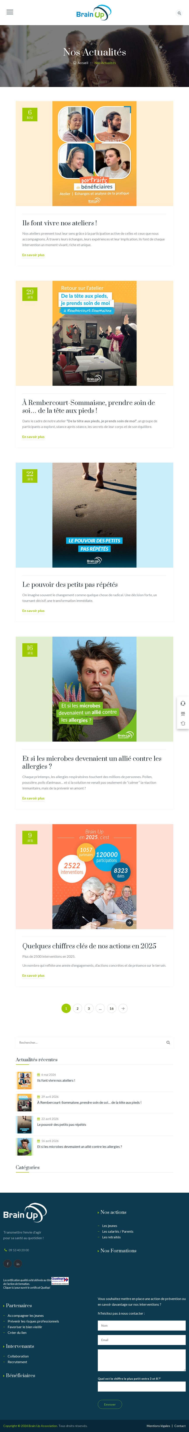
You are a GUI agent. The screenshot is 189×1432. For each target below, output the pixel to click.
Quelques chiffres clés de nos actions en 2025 (89, 946)
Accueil (80, 63)
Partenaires (19, 1306)
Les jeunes (109, 1225)
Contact (180, 1426)
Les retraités (111, 1237)
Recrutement (17, 1362)
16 (112, 1008)
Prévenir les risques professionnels (33, 1321)
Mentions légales (158, 1426)
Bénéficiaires (20, 1376)
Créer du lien (17, 1332)
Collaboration (18, 1356)
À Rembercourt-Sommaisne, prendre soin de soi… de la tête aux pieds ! (88, 407)
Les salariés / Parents (117, 1231)
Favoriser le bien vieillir (25, 1327)
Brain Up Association (43, 1426)
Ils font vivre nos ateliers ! (59, 223)
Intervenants (20, 1346)
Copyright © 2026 (16, 1426)
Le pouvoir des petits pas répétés (70, 585)
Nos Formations (118, 1251)
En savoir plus (33, 255)
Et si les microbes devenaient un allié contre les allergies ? (91, 763)
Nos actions (113, 1212)
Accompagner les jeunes (26, 1315)
